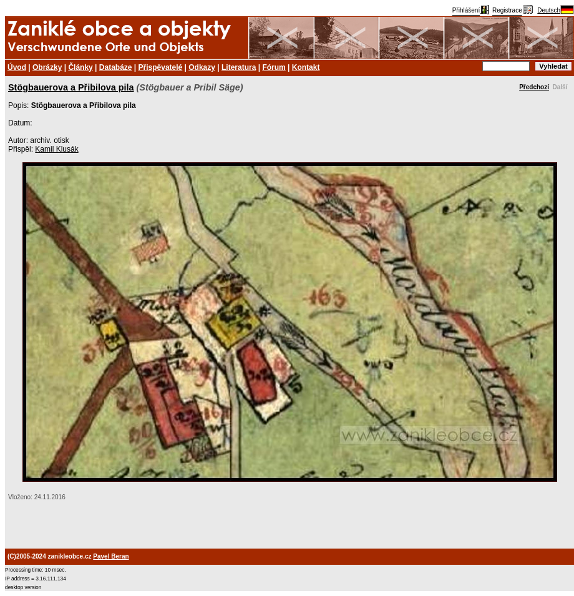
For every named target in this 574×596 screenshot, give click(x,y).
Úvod (16, 67)
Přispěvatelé (161, 67)
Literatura (238, 67)
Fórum (273, 67)
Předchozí (534, 87)
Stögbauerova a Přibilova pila (71, 87)
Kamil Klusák (56, 149)
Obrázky (47, 67)
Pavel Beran (111, 556)
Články (80, 67)
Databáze (115, 67)
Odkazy (201, 67)
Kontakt (306, 67)
